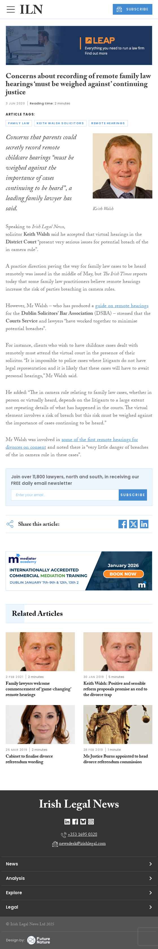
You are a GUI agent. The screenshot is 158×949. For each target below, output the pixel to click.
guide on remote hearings (121, 306)
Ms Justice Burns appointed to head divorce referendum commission (115, 759)
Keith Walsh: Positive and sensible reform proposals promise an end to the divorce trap (115, 689)
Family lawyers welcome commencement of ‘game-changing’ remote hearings (38, 689)
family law (18, 123)
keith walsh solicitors (60, 123)
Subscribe (132, 494)
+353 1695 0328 (82, 835)
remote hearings (108, 123)
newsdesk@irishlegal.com (82, 844)
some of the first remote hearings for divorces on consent (72, 444)
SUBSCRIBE (132, 9)
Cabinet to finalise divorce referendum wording (29, 759)
